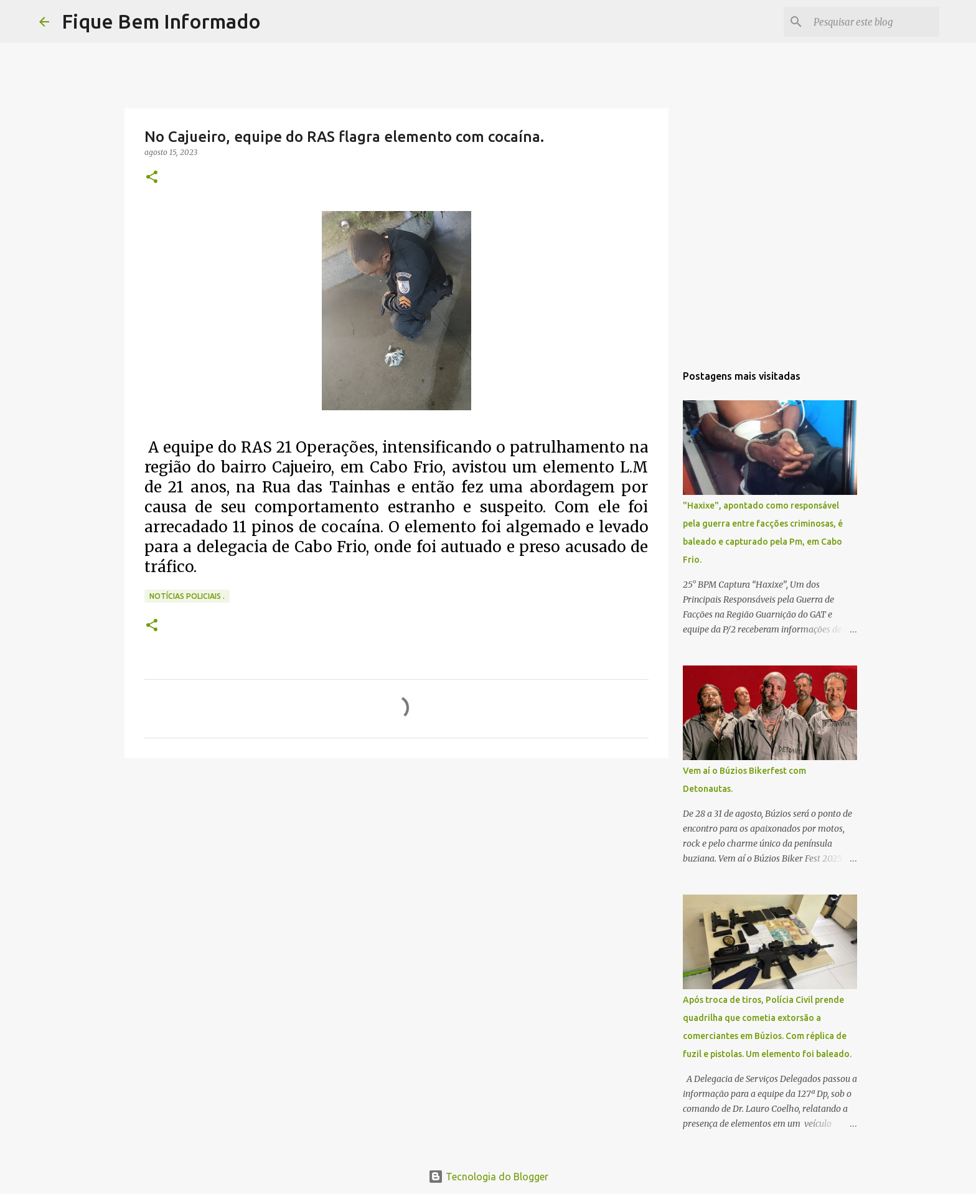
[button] (151, 177)
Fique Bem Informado (161, 21)
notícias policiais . (187, 596)
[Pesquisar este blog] (874, 22)
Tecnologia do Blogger (488, 1176)
